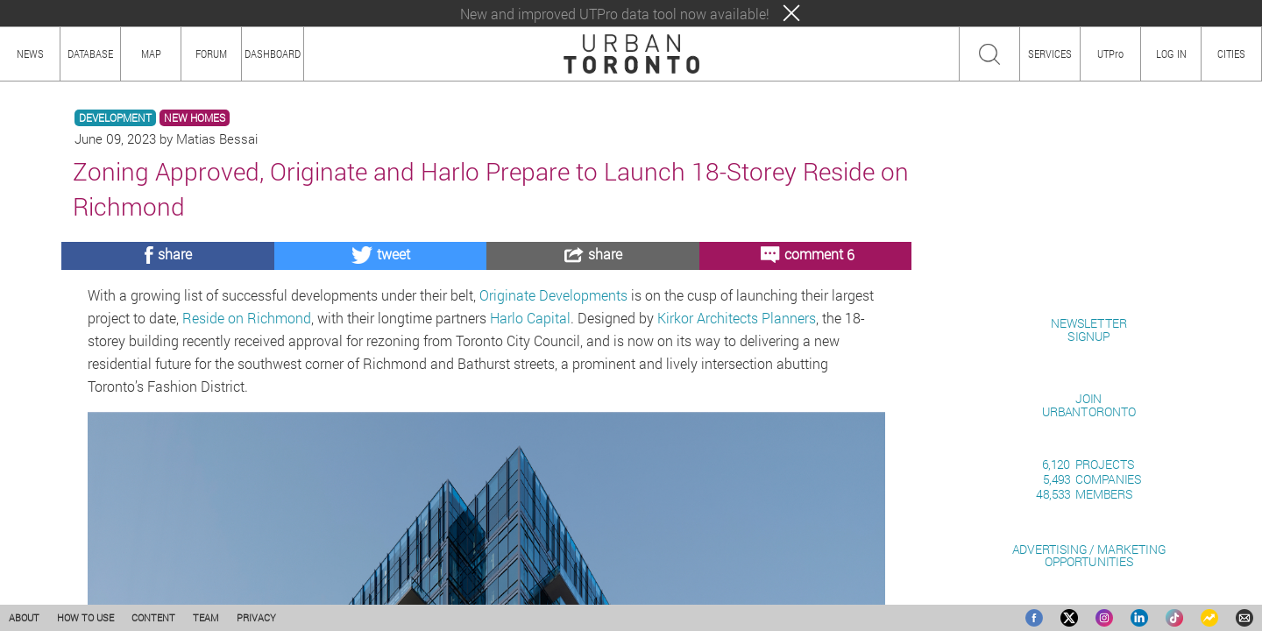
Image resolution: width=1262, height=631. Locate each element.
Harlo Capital (530, 317)
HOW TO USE (85, 617)
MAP (151, 53)
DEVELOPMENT (115, 117)
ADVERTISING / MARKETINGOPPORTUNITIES (1089, 555)
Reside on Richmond (246, 317)
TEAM (206, 617)
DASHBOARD (272, 53)
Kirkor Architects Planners (736, 317)
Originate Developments (553, 295)
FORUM (211, 53)
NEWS (30, 53)
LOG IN (1171, 53)
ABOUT (24, 617)
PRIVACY (256, 617)
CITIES (1231, 53)
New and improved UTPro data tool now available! (614, 13)
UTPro (1110, 53)
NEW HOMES (194, 117)
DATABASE (90, 53)
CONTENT (153, 617)
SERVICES (1050, 53)
